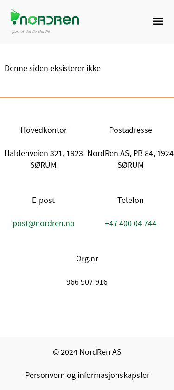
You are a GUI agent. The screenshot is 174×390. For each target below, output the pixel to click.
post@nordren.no (44, 223)
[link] (122, 21)
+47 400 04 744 (130, 223)
